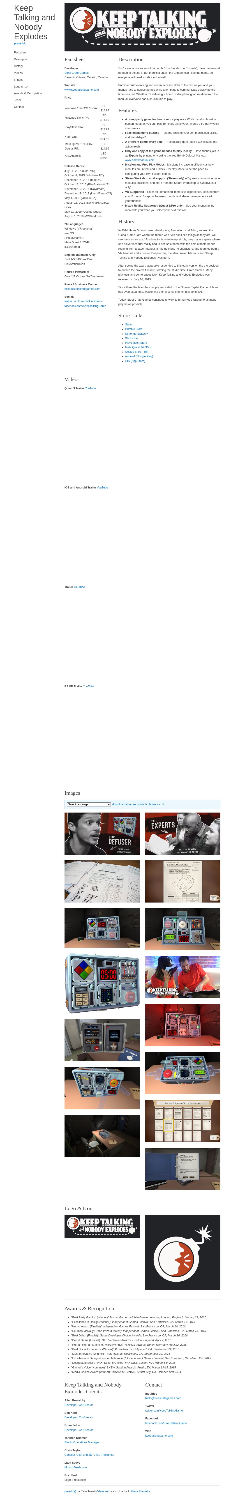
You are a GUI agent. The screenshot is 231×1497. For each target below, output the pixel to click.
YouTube (90, 388)
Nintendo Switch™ (136, 333)
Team (17, 100)
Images (18, 79)
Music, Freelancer (76, 1467)
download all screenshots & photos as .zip (138, 804)
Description (21, 59)
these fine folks (140, 1491)
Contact (19, 106)
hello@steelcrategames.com (82, 288)
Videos (18, 73)
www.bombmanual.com (139, 160)
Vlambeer (103, 1491)
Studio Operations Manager (82, 1442)
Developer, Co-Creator (79, 1405)
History (18, 66)
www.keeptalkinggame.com (82, 89)
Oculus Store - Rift (136, 351)
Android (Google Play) (139, 356)
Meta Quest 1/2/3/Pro (138, 347)
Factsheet (20, 52)
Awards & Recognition (28, 93)
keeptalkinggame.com (159, 1435)
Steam (129, 324)
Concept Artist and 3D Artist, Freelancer (89, 1454)
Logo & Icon (21, 86)
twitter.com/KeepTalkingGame (83, 301)
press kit (20, 43)
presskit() (70, 1491)
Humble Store (133, 329)
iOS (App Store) (135, 361)
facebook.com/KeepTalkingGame (85, 306)
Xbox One (131, 338)
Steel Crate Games (77, 72)
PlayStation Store (136, 342)
